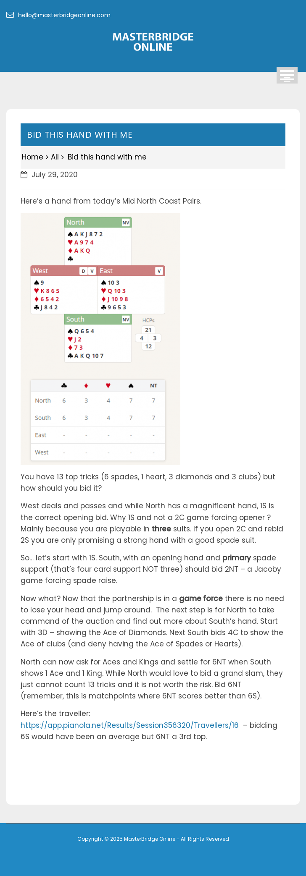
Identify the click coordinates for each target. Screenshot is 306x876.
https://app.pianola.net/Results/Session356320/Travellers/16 (130, 725)
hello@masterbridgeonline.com (58, 15)
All (55, 157)
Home (32, 157)
